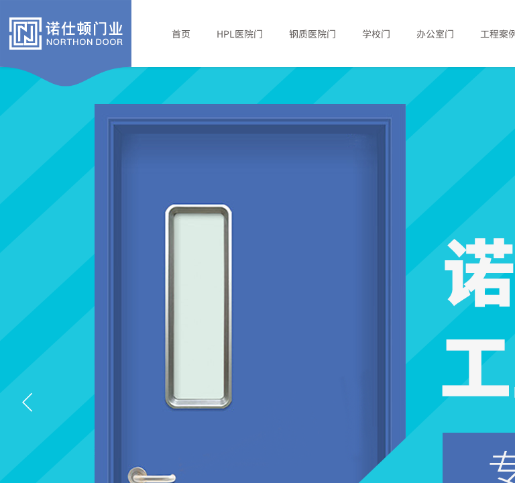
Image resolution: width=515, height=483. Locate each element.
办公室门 (435, 33)
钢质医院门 (312, 33)
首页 (181, 33)
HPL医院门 (240, 33)
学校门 (376, 33)
